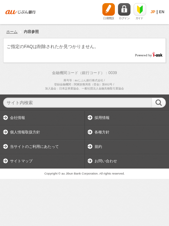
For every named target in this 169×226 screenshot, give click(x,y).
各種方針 (102, 132)
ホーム (12, 32)
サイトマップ (21, 161)
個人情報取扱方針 (25, 132)
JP (153, 12)
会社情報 (17, 118)
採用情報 (102, 118)
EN (161, 12)
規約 (98, 146)
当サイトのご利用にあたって (34, 146)
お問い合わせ (106, 161)
